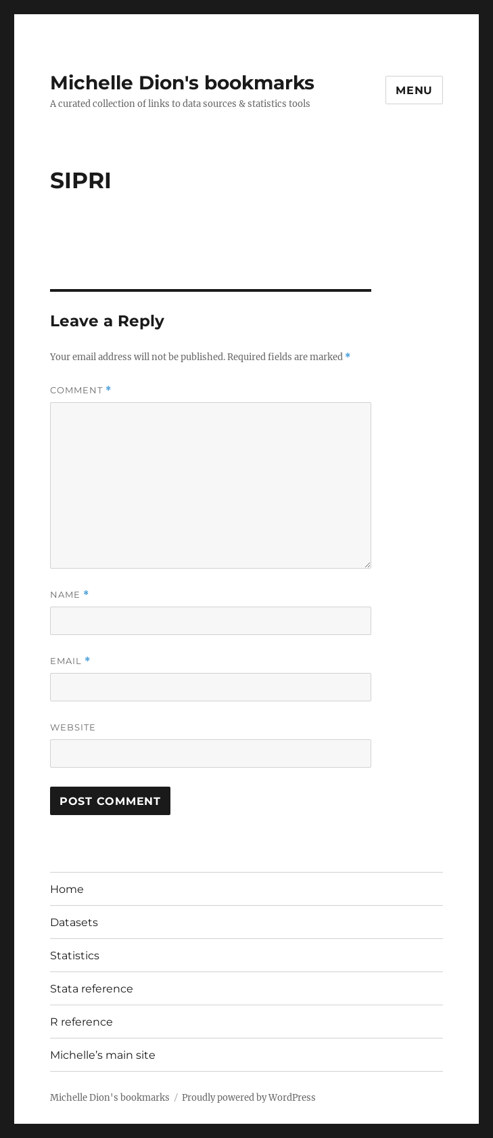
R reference (81, 1021)
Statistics (74, 955)
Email (70, 661)
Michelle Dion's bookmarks (182, 82)
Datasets (74, 922)
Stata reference (91, 988)
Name (69, 594)
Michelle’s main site (103, 1055)
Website (73, 727)
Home (67, 889)
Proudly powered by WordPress (249, 1097)
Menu (414, 90)
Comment (81, 390)
